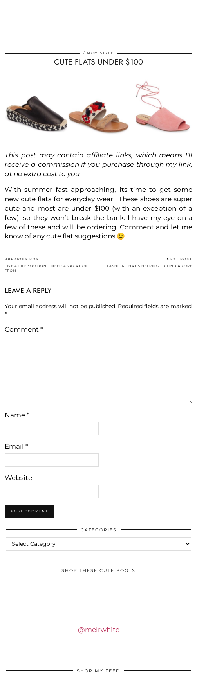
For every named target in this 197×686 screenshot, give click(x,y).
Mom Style (100, 53)
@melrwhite (98, 630)
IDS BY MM (99, 33)
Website (18, 478)
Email (16, 446)
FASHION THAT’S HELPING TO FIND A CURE (149, 262)
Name (17, 415)
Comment (24, 329)
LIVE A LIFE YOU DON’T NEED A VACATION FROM (52, 265)
